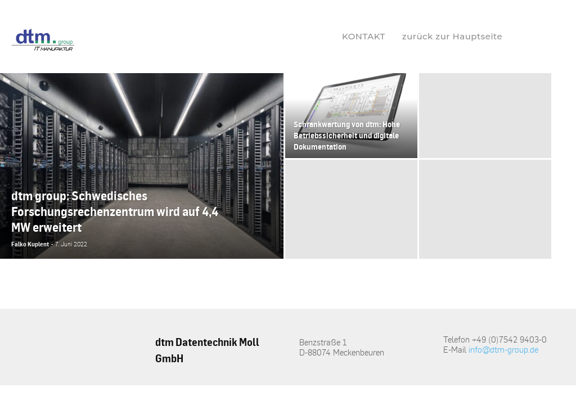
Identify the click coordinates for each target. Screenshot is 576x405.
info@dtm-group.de (503, 349)
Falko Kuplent (30, 244)
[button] (530, 36)
